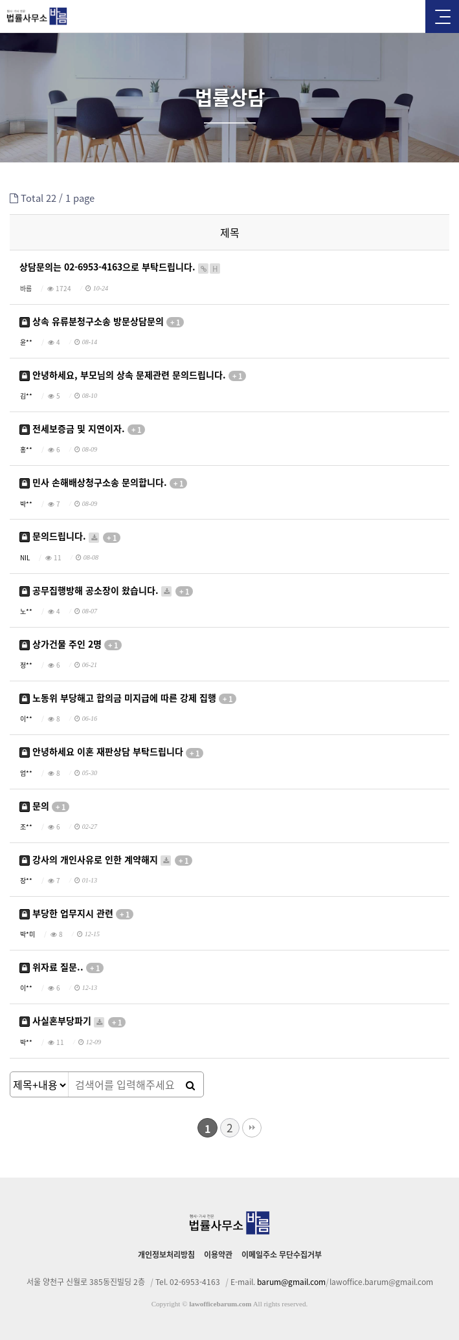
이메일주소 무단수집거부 (281, 1254)
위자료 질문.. (61, 967)
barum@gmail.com (291, 1282)
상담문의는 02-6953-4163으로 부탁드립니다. (120, 267)
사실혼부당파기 (72, 1021)
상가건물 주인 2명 (70, 644)
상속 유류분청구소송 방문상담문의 (101, 321)
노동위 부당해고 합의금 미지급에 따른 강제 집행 (127, 698)
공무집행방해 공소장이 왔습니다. (106, 590)
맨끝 (252, 1127)
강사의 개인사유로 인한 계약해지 (105, 859)
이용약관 (218, 1254)
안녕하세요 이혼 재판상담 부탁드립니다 (111, 752)
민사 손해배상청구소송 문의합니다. (103, 483)
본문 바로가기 (0, 0)
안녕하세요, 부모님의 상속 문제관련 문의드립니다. (132, 375)
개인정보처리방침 (166, 1254)
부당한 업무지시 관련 (76, 913)
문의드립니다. (69, 537)
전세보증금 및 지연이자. (82, 429)
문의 (44, 806)
